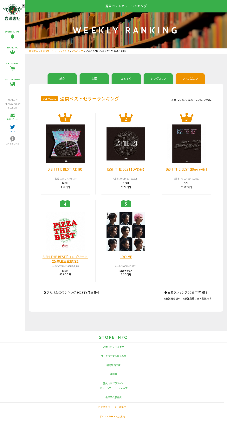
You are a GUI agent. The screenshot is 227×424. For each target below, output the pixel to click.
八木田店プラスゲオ (113, 347)
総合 (62, 78)
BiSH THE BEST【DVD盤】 (126, 169)
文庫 (94, 78)
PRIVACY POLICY (12, 104)
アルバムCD (190, 78)
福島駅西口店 (113, 365)
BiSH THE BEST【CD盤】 (65, 169)
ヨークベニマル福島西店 (113, 356)
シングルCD (158, 78)
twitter (13, 131)
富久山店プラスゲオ (113, 383)
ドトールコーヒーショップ (113, 388)
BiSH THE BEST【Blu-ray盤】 (186, 169)
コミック (126, 78)
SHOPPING (12, 63)
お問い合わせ (12, 119)
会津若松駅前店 (113, 397)
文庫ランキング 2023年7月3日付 (187, 292)
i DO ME (126, 257)
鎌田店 (113, 374)
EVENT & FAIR (13, 31)
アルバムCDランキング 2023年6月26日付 (71, 292)
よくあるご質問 (12, 144)
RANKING (12, 47)
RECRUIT (12, 108)
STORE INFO (12, 79)
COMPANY (12, 100)
